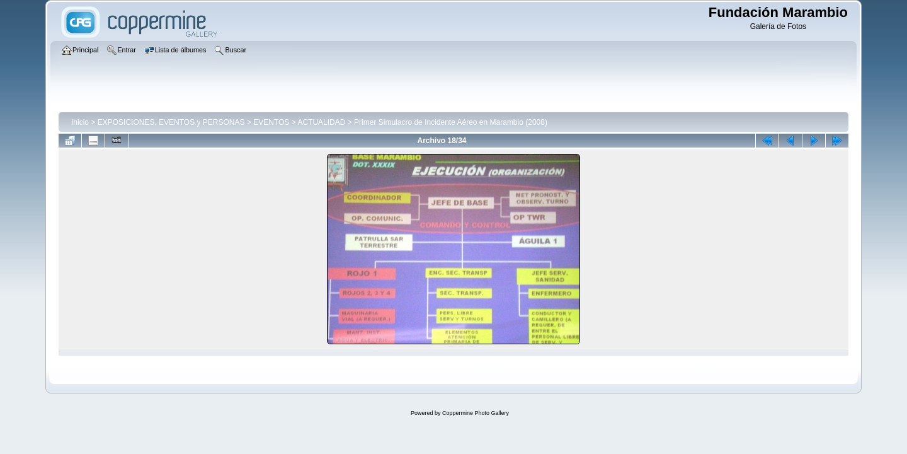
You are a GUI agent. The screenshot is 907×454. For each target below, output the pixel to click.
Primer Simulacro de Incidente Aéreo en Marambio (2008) (450, 122)
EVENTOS (271, 122)
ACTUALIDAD (321, 122)
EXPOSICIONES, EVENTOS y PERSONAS (171, 122)
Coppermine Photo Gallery (475, 413)
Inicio (80, 122)
